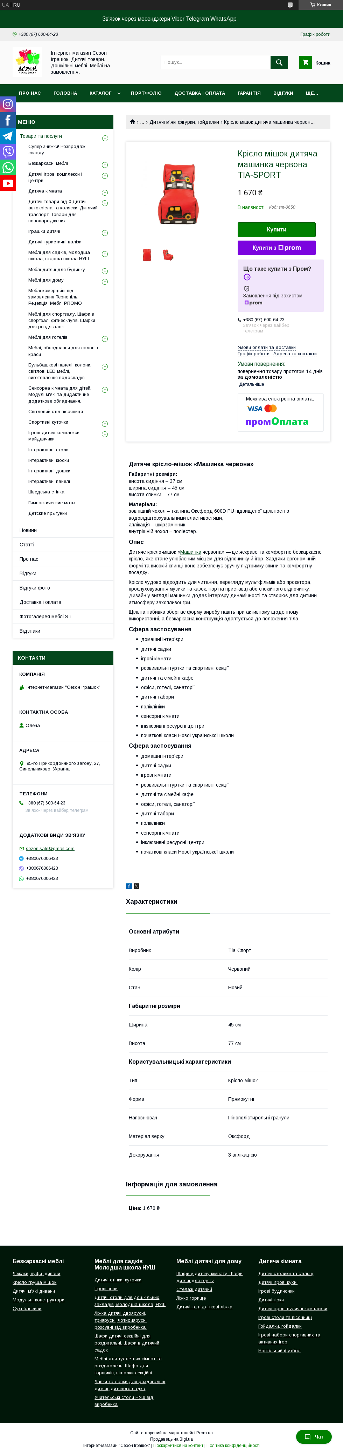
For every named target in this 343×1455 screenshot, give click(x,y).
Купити (277, 230)
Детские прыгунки (47, 513)
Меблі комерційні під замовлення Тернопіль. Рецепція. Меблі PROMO (55, 297)
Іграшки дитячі (44, 231)
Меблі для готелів (48, 337)
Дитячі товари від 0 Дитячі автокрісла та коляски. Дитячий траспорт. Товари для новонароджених (63, 211)
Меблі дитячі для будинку (56, 269)
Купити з (276, 248)
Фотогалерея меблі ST (46, 616)
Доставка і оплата (199, 93)
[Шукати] (279, 62)
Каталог (100, 93)
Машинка (190, 552)
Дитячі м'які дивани (34, 1291)
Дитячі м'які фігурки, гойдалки (184, 122)
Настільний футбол (279, 1350)
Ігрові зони (106, 1288)
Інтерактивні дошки (49, 470)
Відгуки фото (35, 588)
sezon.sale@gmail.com (50, 848)
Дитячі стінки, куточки (117, 1279)
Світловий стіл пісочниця (55, 411)
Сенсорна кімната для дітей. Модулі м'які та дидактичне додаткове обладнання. (59, 394)
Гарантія (249, 93)
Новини (28, 530)
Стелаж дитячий (194, 1289)
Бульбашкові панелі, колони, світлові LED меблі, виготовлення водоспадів (59, 371)
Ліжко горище (191, 1298)
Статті (27, 544)
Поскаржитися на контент (178, 1445)
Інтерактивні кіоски (48, 460)
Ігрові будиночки (276, 1291)
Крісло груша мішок (34, 1282)
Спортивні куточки (48, 422)
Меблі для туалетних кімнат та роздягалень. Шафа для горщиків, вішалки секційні (128, 1365)
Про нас (30, 93)
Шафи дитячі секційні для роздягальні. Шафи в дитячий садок (126, 1343)
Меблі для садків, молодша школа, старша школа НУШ (59, 255)
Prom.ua (204, 1432)
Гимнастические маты (51, 502)
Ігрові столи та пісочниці (285, 1317)
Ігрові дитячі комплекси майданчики (53, 436)
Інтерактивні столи (48, 449)
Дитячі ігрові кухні (278, 1282)
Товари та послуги (41, 136)
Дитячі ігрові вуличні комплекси (292, 1308)
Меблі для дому (46, 280)
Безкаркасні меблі (48, 163)
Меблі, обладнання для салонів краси (63, 351)
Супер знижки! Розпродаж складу (56, 149)
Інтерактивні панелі (49, 481)
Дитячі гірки (271, 1299)
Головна (65, 93)
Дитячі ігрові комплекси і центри (55, 177)
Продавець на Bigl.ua (171, 1439)
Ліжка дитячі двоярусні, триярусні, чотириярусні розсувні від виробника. (120, 1320)
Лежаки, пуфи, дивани (36, 1273)
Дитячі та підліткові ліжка (204, 1306)
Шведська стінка (46, 491)
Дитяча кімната (45, 191)
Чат (313, 1437)
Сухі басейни (27, 1308)
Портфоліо (146, 93)
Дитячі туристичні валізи (55, 241)
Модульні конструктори (38, 1299)
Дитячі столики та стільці (285, 1273)
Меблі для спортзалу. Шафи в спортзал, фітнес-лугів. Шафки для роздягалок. (61, 320)
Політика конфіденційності (233, 1445)
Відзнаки (30, 631)
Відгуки (283, 93)
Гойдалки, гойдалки (280, 1326)
